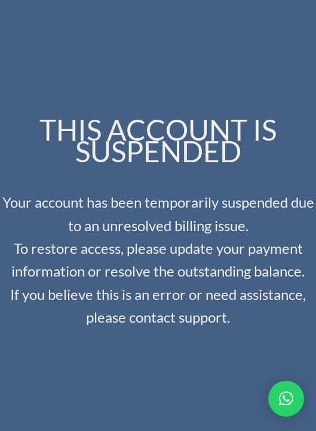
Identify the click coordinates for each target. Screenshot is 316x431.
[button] (286, 399)
